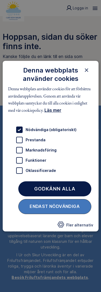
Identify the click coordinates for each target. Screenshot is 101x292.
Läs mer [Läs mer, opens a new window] (52, 110)
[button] (75, 226)
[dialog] (50, 146)
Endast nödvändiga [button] (55, 206)
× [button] (86, 70)
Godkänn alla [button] (54, 189)
